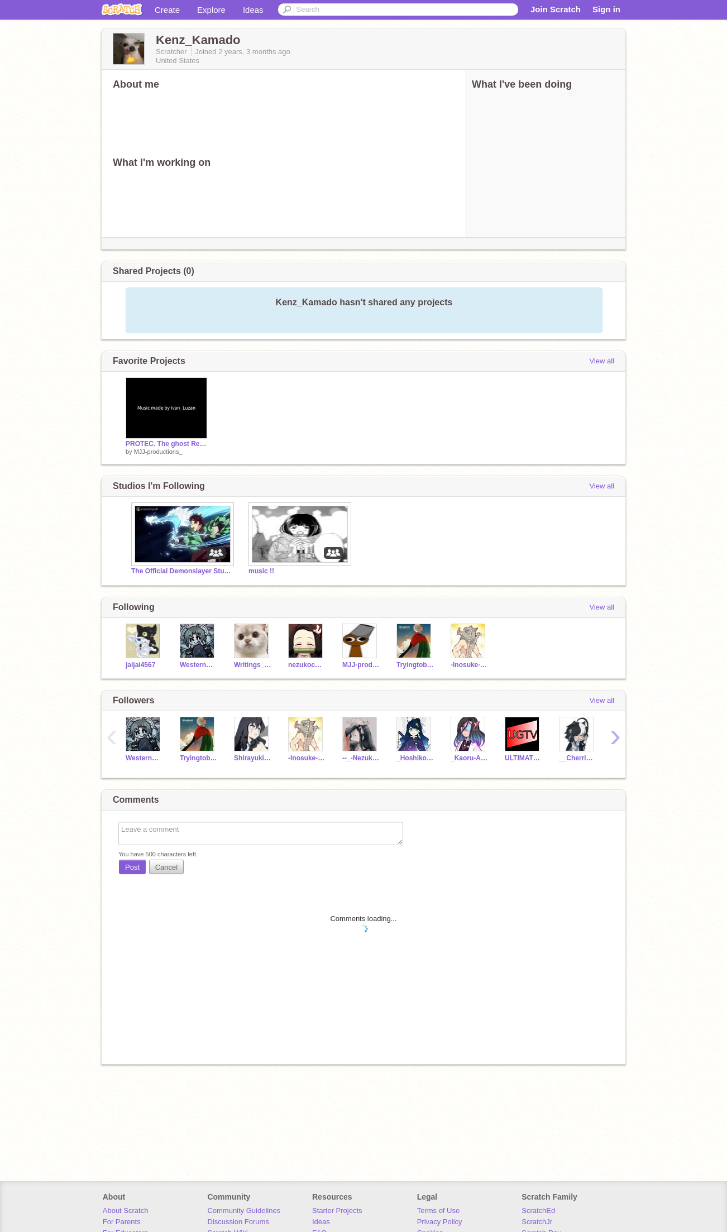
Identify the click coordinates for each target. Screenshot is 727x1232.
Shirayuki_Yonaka (252, 758)
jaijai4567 (140, 665)
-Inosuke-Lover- (469, 665)
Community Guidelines (243, 1210)
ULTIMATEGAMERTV (523, 758)
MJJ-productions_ (158, 451)
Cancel (166, 867)
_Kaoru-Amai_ (469, 758)
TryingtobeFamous (415, 665)
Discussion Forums (238, 1221)
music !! (261, 571)
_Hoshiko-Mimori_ (415, 758)
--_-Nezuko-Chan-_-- (361, 758)
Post (132, 867)
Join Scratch (555, 9)
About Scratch (126, 1210)
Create (167, 10)
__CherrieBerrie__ (577, 758)
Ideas (253, 10)
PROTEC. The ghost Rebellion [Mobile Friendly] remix (166, 444)
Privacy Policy (439, 1221)
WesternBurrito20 (198, 665)
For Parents (122, 1221)
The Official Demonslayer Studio (181, 571)
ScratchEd (538, 1210)
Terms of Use (438, 1210)
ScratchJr (537, 1221)
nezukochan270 (307, 665)
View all (601, 361)
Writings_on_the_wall (252, 665)
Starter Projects (337, 1210)
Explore (211, 10)
